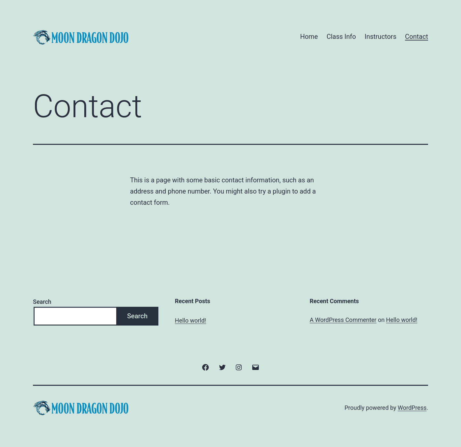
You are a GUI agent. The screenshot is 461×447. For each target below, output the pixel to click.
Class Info (341, 36)
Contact (416, 36)
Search (42, 301)
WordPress (412, 407)
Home (309, 36)
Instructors (380, 36)
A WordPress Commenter (343, 319)
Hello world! (190, 320)
